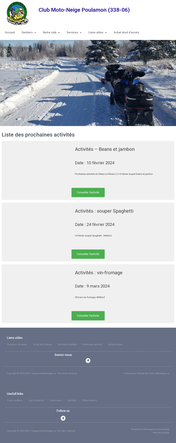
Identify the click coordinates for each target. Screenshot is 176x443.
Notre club (51, 32)
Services (74, 32)
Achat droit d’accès (126, 32)
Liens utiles (98, 32)
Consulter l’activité (88, 192)
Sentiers (29, 32)
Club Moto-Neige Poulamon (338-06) (84, 10)
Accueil (10, 32)
